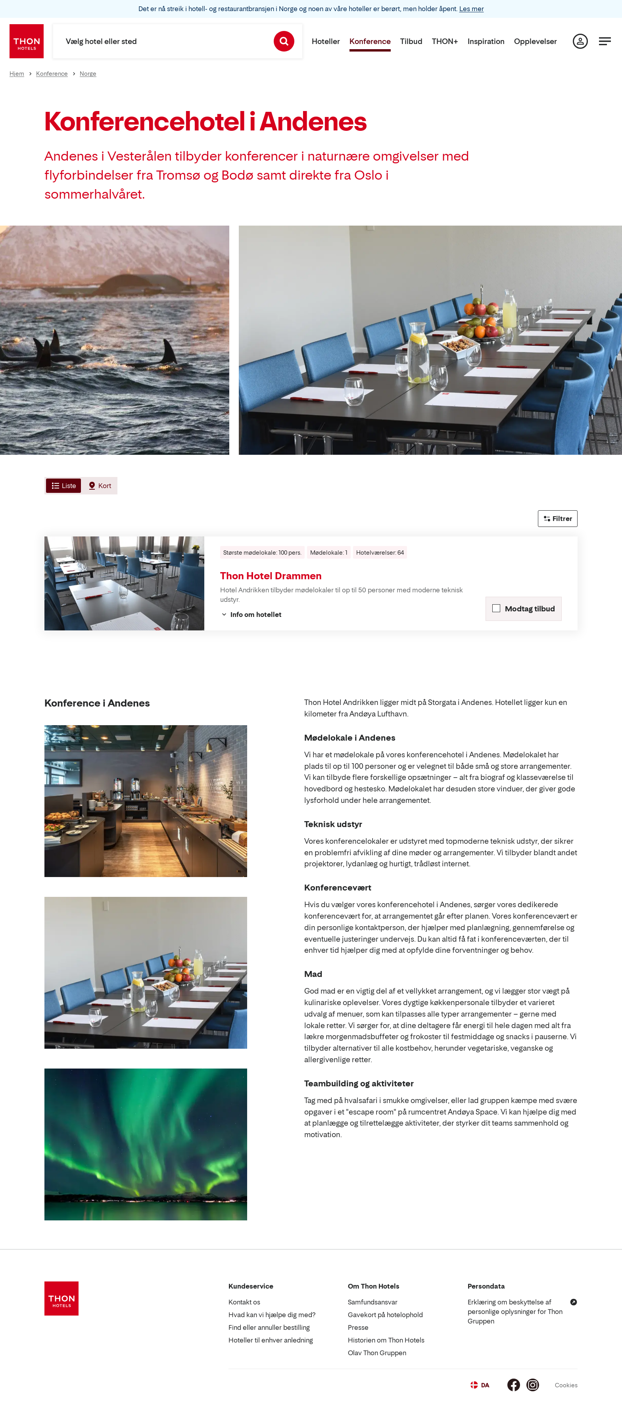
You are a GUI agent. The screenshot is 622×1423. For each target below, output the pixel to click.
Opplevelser (535, 41)
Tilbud (411, 41)
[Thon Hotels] (27, 41)
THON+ (445, 41)
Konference (370, 41)
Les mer (471, 9)
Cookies (566, 1385)
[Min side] (580, 41)
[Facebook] (513, 1385)
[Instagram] (532, 1385)
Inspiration (486, 41)
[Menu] (604, 41)
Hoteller (326, 41)
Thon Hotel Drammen (271, 576)
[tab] (62, 485)
